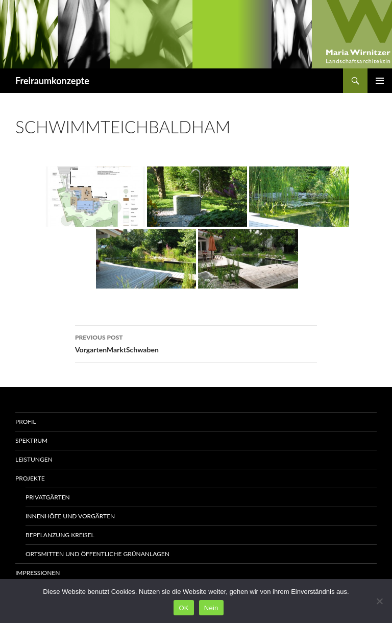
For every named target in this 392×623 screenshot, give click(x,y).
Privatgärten (48, 497)
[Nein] (379, 601)
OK (183, 608)
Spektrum (31, 440)
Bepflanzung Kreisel (60, 535)
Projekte (30, 478)
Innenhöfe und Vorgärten (70, 516)
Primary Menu (380, 80)
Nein (211, 608)
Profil (25, 421)
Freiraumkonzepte (52, 80)
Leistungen (34, 459)
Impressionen (37, 573)
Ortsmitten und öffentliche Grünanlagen (97, 554)
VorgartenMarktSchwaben (196, 342)
